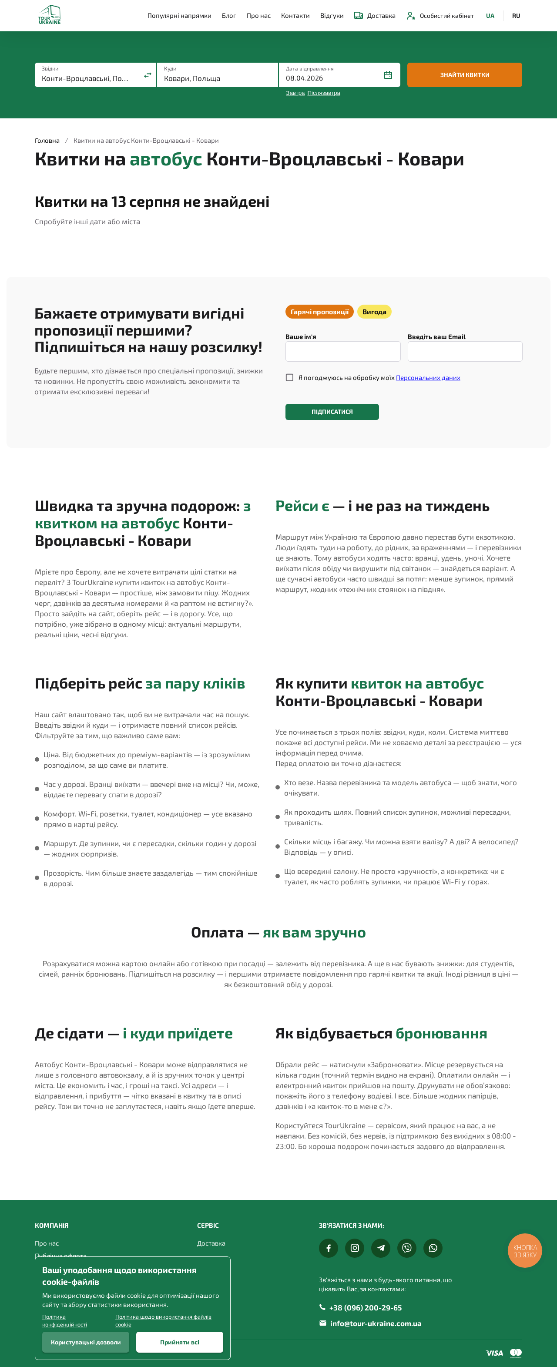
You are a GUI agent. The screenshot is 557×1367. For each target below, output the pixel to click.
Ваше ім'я (300, 336)
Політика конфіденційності (64, 1320)
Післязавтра (324, 93)
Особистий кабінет (440, 15)
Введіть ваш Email (437, 336)
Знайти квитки (464, 75)
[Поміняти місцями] (147, 75)
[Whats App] (433, 1248)
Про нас (259, 15)
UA (490, 16)
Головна (47, 140)
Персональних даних (428, 377)
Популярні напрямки (179, 15)
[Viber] (406, 1248)
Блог (229, 15)
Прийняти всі (179, 1342)
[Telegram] (380, 1248)
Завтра (295, 93)
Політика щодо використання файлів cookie (163, 1320)
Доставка (375, 15)
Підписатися (332, 412)
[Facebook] (328, 1248)
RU (516, 16)
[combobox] (87, 78)
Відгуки (332, 15)
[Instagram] (354, 1248)
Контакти (295, 15)
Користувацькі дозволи (85, 1342)
